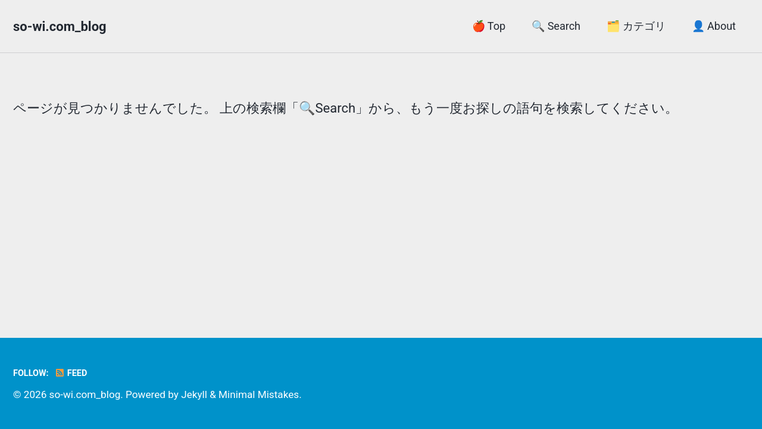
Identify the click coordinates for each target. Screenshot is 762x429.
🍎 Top (488, 26)
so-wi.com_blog (60, 26)
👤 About (714, 26)
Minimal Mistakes (258, 394)
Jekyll (194, 394)
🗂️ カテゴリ (636, 26)
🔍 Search (556, 26)
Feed (70, 373)
